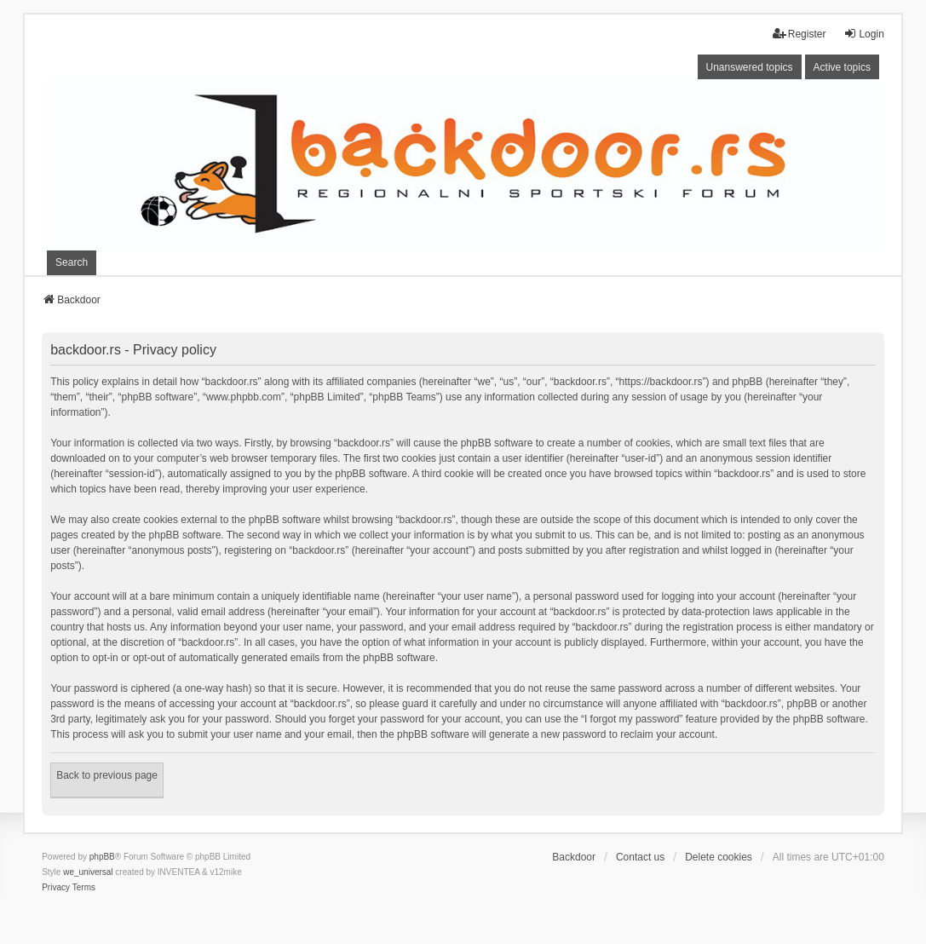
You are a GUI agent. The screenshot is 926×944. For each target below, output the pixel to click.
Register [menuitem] (799, 33)
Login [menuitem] (863, 33)
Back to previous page (107, 775)
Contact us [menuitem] (640, 857)
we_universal (87, 872)
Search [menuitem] (71, 262)
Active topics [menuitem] (842, 67)
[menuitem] (56, 887)
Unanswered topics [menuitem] (749, 67)
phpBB (102, 856)
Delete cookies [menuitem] (718, 857)
